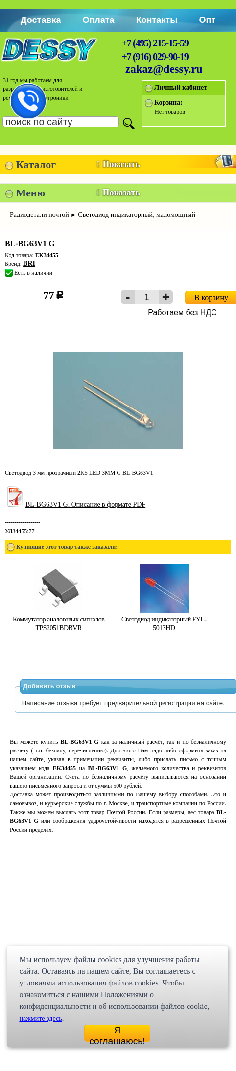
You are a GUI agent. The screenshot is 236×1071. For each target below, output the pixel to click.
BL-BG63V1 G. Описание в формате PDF (75, 504)
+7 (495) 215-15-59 (154, 43)
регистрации (177, 703)
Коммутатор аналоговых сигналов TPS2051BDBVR (58, 619)
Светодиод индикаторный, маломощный (136, 214)
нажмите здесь (40, 1018)
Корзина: (168, 102)
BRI (29, 263)
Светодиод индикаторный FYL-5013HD (164, 619)
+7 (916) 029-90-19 (154, 56)
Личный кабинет (180, 87)
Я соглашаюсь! (117, 1033)
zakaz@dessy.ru (164, 69)
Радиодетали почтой (39, 214)
